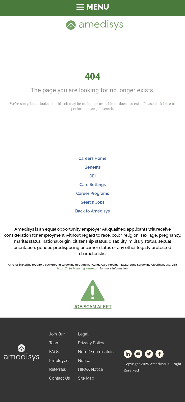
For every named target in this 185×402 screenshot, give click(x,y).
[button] (93, 294)
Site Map (86, 378)
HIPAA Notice (90, 369)
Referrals (57, 369)
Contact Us (59, 378)
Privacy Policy (91, 343)
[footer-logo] (21, 352)
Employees (59, 360)
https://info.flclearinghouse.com (78, 268)
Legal (83, 334)
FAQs (54, 351)
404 (92, 76)
